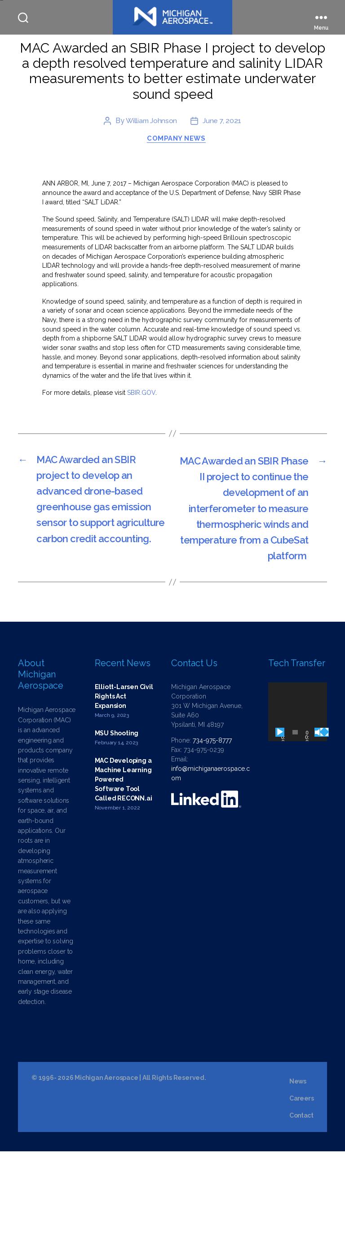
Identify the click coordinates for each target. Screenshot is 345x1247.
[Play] (279, 827)
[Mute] (318, 827)
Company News (177, 191)
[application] (297, 807)
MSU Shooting (116, 828)
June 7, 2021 (222, 172)
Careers (302, 1194)
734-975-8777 (212, 836)
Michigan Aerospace (106, 1173)
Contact (301, 1211)
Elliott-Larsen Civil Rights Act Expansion (124, 792)
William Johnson (151, 172)
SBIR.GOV (141, 445)
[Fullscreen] (324, 827)
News (298, 1177)
